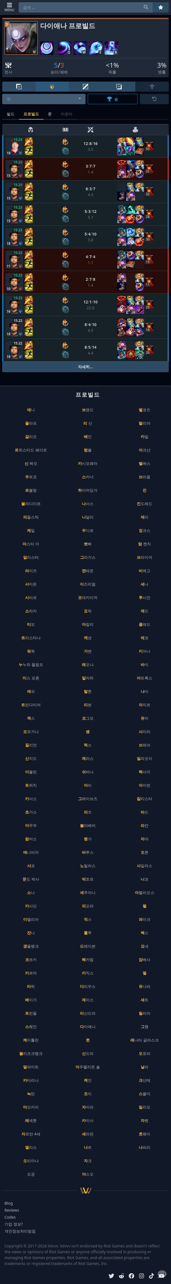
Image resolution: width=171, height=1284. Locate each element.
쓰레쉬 (144, 745)
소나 (31, 892)
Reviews (11, 1210)
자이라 (88, 1107)
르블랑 (31, 490)
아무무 (31, 825)
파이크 (144, 919)
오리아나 (31, 1160)
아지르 (144, 704)
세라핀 (88, 1133)
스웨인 (31, 1026)
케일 (31, 530)
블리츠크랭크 (31, 1053)
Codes (10, 1217)
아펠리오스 (144, 892)
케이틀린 (31, 1040)
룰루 (88, 932)
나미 (144, 691)
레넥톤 (31, 1120)
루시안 (144, 597)
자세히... (85, 366)
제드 (144, 611)
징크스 (144, 530)
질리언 (31, 745)
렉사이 (144, 771)
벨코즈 (144, 409)
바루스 (88, 852)
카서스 (31, 798)
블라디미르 (31, 503)
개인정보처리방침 (20, 1231)
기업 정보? (13, 1224)
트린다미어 (31, 704)
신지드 (31, 758)
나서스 (88, 503)
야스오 (88, 1174)
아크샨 (144, 450)
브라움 (144, 476)
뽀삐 (88, 543)
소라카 (31, 611)
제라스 (88, 758)
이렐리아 (31, 919)
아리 (88, 785)
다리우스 (88, 986)
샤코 (31, 865)
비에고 (144, 570)
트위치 (31, 785)
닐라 (144, 1066)
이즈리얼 (88, 584)
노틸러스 (88, 865)
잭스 (31, 718)
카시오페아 (87, 463)
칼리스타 (144, 798)
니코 (144, 879)
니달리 (88, 517)
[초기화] (154, 99)
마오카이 (31, 1107)
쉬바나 (88, 771)
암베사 (144, 959)
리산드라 (88, 1013)
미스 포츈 (31, 678)
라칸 (144, 825)
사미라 (144, 731)
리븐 (88, 704)
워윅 (31, 651)
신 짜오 (31, 463)
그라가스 (88, 557)
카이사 (88, 1120)
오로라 (144, 1053)
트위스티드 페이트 (31, 450)
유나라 (144, 986)
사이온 (31, 584)
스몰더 (144, 1093)
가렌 (88, 651)
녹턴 (31, 1093)
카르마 (31, 973)
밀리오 (144, 1107)
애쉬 (31, 691)
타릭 (31, 986)
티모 (31, 624)
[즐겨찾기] (161, 7)
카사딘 (31, 906)
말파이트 (31, 1066)
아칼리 (88, 624)
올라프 (31, 423)
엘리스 (31, 1147)
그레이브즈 (87, 798)
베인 (88, 436)
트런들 (31, 1013)
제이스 (88, 999)
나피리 (144, 1147)
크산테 (144, 1080)
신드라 (88, 1053)
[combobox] (44, 99)
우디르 (88, 530)
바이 (144, 664)
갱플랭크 (31, 946)
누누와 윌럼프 (31, 664)
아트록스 (144, 678)
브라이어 (144, 557)
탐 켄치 (144, 543)
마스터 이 (31, 543)
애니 (31, 409)
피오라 (88, 906)
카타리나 (31, 1080)
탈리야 (144, 423)
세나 (144, 584)
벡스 (144, 932)
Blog (8, 1203)
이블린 (31, 771)
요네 (144, 946)
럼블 (88, 450)
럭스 (88, 745)
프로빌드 (31, 113)
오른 (144, 852)
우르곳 (31, 476)
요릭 (88, 611)
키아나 (144, 651)
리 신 (87, 423)
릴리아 (144, 1013)
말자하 (88, 678)
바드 (144, 812)
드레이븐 (88, 946)
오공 (31, 1174)
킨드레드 (144, 503)
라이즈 (31, 570)
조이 (88, 1093)
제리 (144, 517)
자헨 (144, 1120)
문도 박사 (31, 879)
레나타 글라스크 (144, 1040)
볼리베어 (88, 825)
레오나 (88, 664)
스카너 (88, 476)
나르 (88, 1147)
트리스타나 (31, 637)
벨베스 (144, 463)
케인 (88, 1080)
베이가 (31, 999)
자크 (88, 1160)
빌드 (10, 113)
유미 (144, 718)
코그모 (88, 718)
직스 (88, 919)
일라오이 (144, 758)
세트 (144, 999)
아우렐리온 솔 (87, 1066)
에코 (144, 637)
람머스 (31, 838)
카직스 (88, 973)
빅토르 (88, 879)
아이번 (144, 785)
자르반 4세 (30, 1133)
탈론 (88, 691)
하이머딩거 (87, 490)
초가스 (31, 812)
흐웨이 (144, 1133)
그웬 (144, 1026)
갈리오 (31, 436)
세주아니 (88, 892)
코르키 (31, 959)
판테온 (88, 570)
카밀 (144, 436)
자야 (144, 838)
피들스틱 (31, 517)
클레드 (144, 624)
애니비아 (31, 852)
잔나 (31, 932)
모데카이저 (87, 597)
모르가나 (31, 731)
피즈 (88, 812)
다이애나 (88, 1026)
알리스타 (31, 557)
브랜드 (88, 409)
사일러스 (144, 865)
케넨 (88, 637)
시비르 (31, 597)
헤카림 (88, 959)
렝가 (88, 838)
